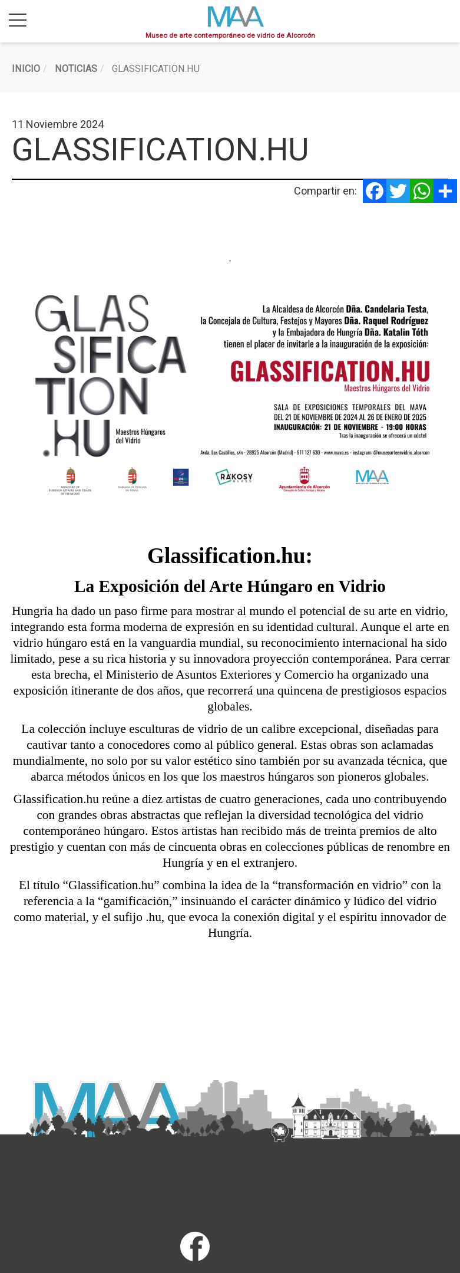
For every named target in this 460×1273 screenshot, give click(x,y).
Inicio (26, 68)
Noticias (76, 68)
